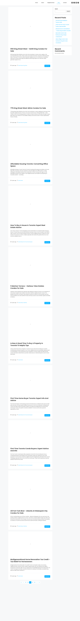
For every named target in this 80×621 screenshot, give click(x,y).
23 (34, 582)
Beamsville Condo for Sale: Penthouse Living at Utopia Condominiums (61, 34)
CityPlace (25, 302)
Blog (59, 2)
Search (56, 8)
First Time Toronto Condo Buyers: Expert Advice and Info (29, 449)
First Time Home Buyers (27, 241)
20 (28, 582)
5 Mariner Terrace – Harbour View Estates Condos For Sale (27, 287)
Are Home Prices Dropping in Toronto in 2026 (61, 21)
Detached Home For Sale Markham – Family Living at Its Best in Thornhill (63, 29)
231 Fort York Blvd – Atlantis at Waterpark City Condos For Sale (29, 512)
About (42, 2)
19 (25, 582)
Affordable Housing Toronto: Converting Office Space (29, 165)
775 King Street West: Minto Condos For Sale (28, 108)
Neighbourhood (50, 2)
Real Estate (20, 65)
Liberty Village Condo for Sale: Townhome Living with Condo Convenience (62, 40)
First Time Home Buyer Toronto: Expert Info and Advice (29, 399)
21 (30, 582)
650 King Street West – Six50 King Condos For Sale (28, 50)
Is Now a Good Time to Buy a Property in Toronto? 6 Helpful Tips (26, 344)
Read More (47, 65)
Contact (65, 2)
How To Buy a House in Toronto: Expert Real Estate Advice (27, 226)
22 (32, 582)
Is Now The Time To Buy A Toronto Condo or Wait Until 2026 (62, 25)
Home (36, 2)
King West (25, 65)
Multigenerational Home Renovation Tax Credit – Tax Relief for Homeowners (30, 560)
